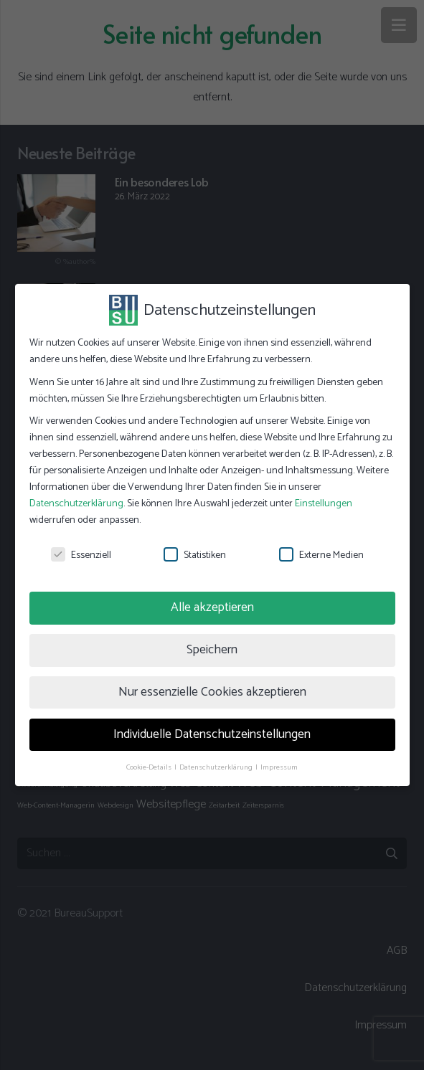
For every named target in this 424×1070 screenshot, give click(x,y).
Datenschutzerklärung (76, 504)
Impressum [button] (279, 767)
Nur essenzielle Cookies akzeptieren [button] (212, 692)
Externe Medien (321, 555)
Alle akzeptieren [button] (212, 607)
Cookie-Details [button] (149, 767)
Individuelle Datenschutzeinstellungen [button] (212, 734)
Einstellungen (323, 504)
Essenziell (81, 555)
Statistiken (195, 555)
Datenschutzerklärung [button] (216, 767)
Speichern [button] (212, 650)
